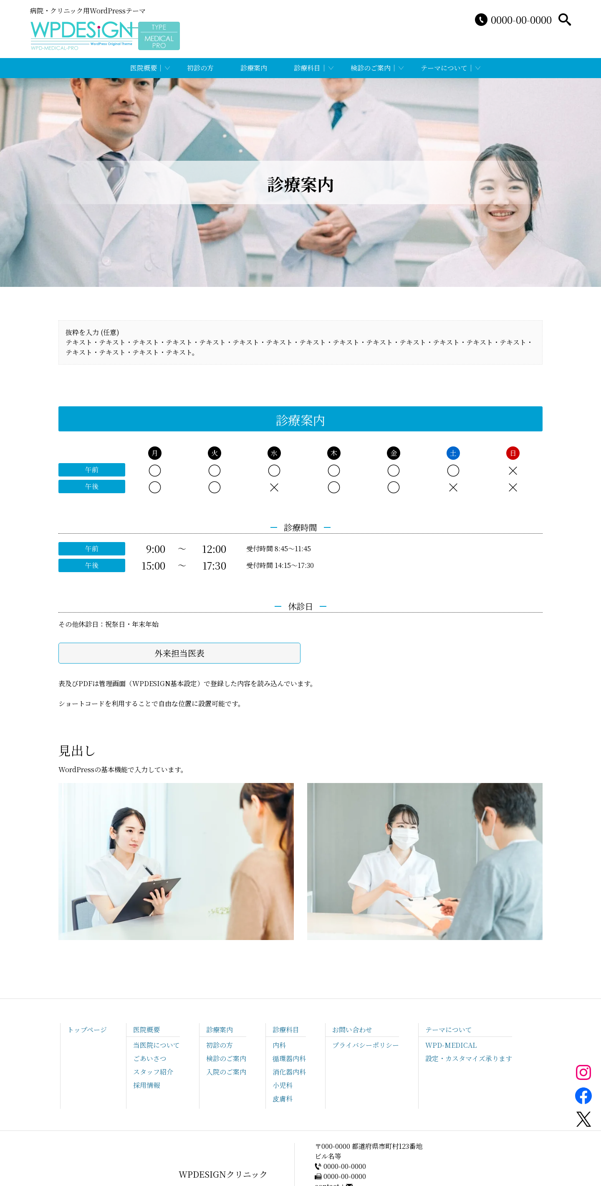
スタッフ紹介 (153, 1072)
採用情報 (146, 1085)
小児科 (283, 1085)
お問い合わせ (352, 1029)
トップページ (87, 1029)
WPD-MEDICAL (451, 1045)
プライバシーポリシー (365, 1045)
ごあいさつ (150, 1058)
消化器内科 (289, 1072)
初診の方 (200, 68)
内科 (279, 1045)
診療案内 (253, 68)
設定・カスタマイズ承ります (468, 1058)
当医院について (156, 1045)
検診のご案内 (371, 68)
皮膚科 (283, 1098)
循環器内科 (289, 1058)
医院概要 (143, 68)
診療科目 (307, 68)
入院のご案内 (226, 1072)
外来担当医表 (179, 653)
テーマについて (444, 68)
